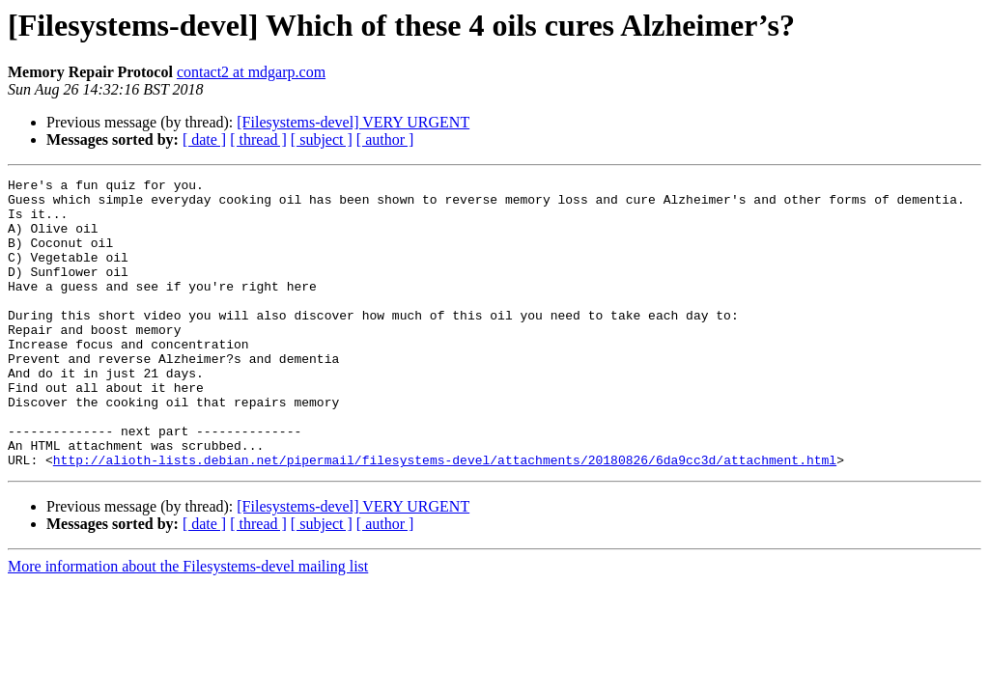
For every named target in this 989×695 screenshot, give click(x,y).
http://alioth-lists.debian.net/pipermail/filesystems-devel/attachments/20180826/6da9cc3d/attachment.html (444, 517)
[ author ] (385, 139)
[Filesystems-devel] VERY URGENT (353, 122)
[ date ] (204, 139)
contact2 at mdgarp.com (251, 72)
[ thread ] (258, 139)
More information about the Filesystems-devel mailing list (188, 624)
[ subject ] (322, 139)
